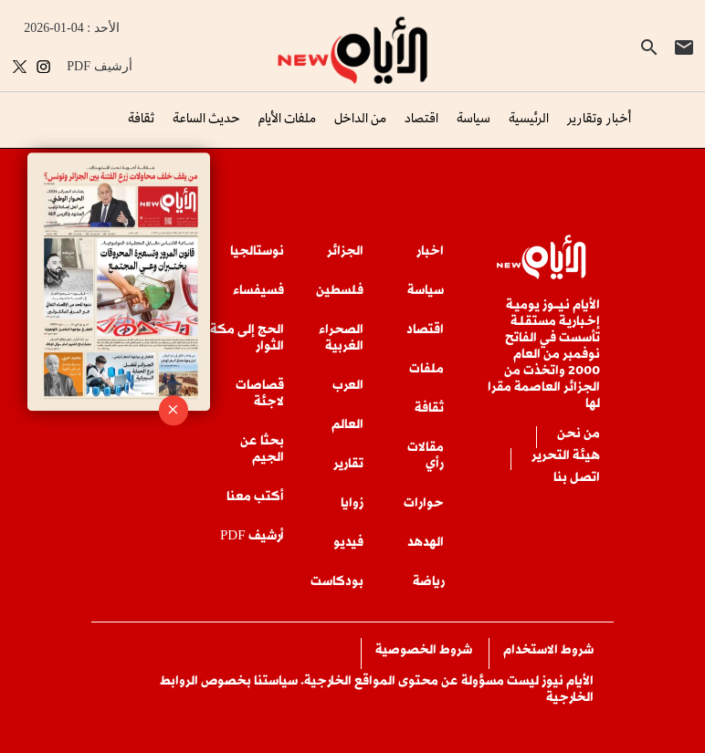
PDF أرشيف (99, 66)
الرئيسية (529, 117)
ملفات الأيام (287, 117)
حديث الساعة (206, 117)
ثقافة (141, 117)
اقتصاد (421, 117)
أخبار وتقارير (599, 117)
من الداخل (360, 117)
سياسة (473, 117)
